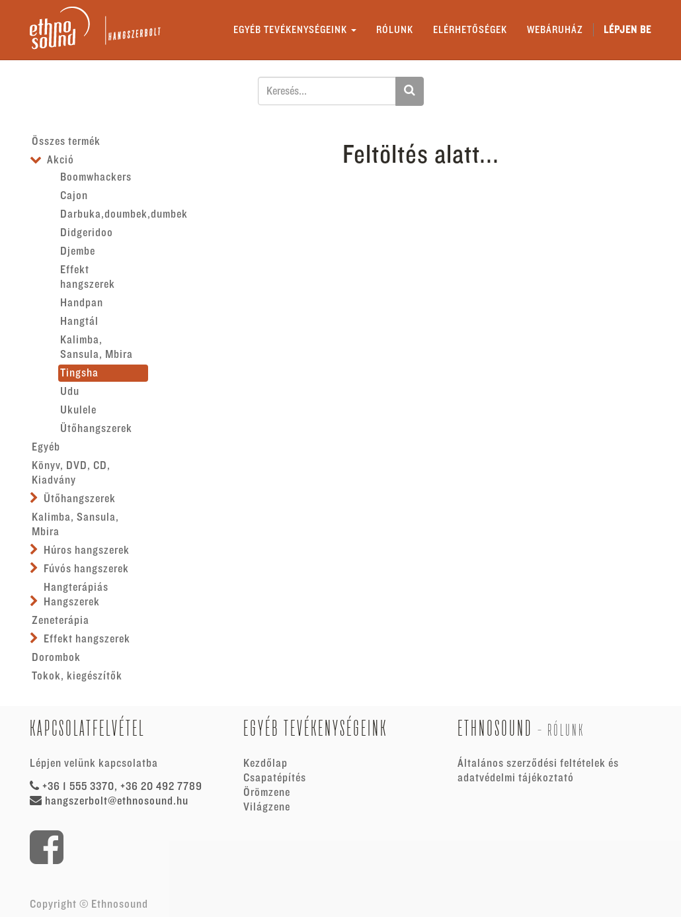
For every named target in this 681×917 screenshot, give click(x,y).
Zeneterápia (60, 621)
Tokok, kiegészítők (77, 676)
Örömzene (266, 793)
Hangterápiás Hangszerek (76, 595)
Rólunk (565, 730)
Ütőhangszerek (96, 429)
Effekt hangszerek (87, 277)
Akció (60, 160)
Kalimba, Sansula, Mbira (96, 347)
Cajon (74, 196)
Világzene (266, 807)
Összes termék (66, 142)
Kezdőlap (265, 763)
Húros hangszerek (87, 550)
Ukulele (78, 410)
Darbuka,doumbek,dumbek (104, 214)
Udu (69, 392)
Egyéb (46, 447)
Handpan (81, 303)
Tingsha (79, 373)
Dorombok (56, 658)
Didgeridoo (86, 233)
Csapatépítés (274, 778)
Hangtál (79, 322)
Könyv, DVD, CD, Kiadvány (71, 473)
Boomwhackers (96, 177)
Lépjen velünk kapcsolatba (94, 763)
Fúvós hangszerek (86, 569)
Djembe (77, 251)
